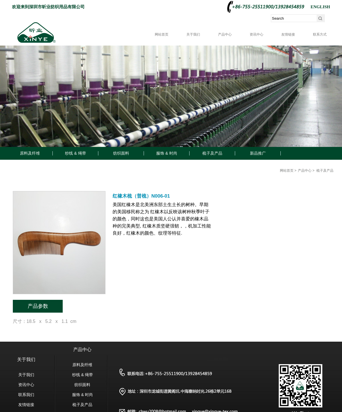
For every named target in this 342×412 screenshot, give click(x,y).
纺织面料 (121, 153)
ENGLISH (320, 7)
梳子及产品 (212, 153)
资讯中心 (256, 34)
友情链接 (288, 34)
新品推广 (258, 153)
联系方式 (320, 34)
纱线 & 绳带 (75, 153)
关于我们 (193, 34)
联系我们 (26, 394)
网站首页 (161, 34)
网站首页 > (288, 171)
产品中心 (225, 34)
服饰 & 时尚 (166, 153)
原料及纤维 (30, 153)
